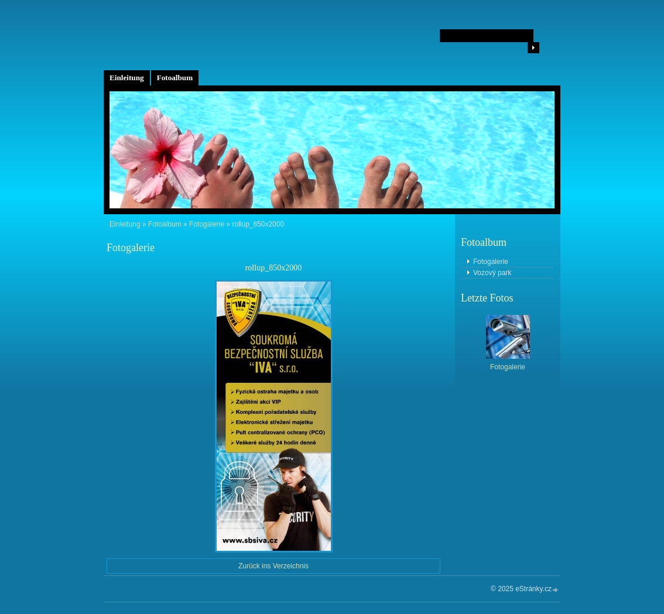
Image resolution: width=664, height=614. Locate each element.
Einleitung (126, 77)
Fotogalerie (206, 224)
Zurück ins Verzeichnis (273, 566)
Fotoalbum (175, 77)
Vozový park (492, 273)
